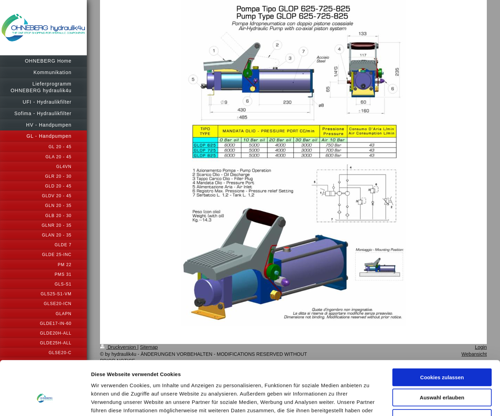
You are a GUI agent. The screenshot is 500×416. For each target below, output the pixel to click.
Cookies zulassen (442, 331)
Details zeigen (369, 402)
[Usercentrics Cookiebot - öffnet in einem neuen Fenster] (45, 402)
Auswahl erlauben (442, 351)
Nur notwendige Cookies (442, 372)
